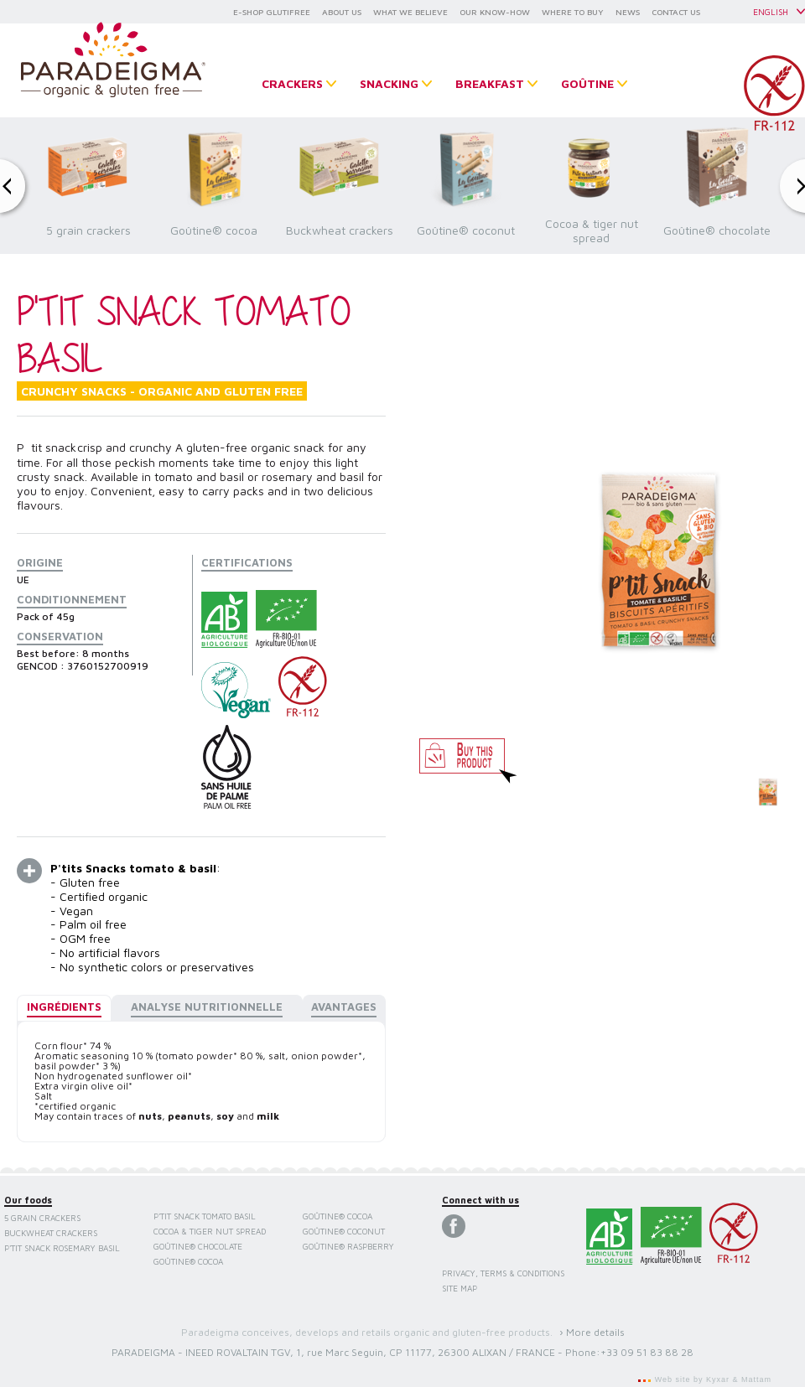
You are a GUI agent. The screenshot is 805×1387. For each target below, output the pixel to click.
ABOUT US (341, 12)
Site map (459, 1288)
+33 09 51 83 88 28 (646, 1352)
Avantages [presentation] (344, 1006)
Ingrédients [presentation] (64, 1006)
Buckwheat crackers (50, 1233)
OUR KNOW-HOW (495, 12)
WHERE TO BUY (573, 12)
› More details (592, 1332)
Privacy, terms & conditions (503, 1273)
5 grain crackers (42, 1218)
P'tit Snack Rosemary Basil (62, 1248)
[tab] (64, 1008)
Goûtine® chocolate (197, 1246)
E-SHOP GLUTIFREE (271, 12)
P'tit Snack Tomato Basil (204, 1216)
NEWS (627, 12)
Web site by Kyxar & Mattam (711, 1379)
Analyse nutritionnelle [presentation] (207, 1006)
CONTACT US (676, 12)
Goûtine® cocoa (188, 1261)
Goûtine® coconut (344, 1231)
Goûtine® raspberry (348, 1246)
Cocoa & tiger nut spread (209, 1231)
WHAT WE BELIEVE (410, 12)
